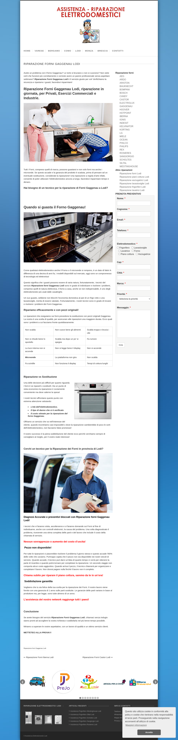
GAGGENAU (126, 106)
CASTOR (124, 99)
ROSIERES (125, 153)
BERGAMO (54, 51)
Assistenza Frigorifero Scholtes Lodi (83, 718)
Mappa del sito (119, 718)
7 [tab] (95, 698)
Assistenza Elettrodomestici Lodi (36, 736)
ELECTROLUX (127, 103)
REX (122, 150)
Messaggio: (124, 307)
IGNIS (123, 119)
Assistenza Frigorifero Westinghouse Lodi (85, 711)
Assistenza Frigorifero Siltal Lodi (82, 715)
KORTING (125, 129)
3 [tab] (85, 698)
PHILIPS (124, 146)
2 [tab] (83, 698)
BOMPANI (125, 89)
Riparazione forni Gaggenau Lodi (35, 648)
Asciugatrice (143, 254)
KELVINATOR (126, 126)
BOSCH (124, 93)
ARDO (123, 79)
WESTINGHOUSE (129, 166)
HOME (27, 51)
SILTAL (123, 163)
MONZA (89, 51)
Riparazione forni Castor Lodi (98, 657)
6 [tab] (93, 698)
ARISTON (124, 83)
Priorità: (122, 294)
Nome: (121, 198)
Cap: (120, 262)
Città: (120, 273)
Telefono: (122, 230)
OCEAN (124, 140)
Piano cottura (126, 254)
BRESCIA (102, 51)
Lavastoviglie (139, 248)
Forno (136, 251)
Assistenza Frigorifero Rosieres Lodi (83, 725)
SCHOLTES (125, 160)
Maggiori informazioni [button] (136, 725)
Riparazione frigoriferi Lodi (133, 187)
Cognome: (123, 209)
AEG (122, 76)
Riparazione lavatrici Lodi (132, 190)
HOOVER (124, 109)
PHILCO (124, 143)
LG (121, 133)
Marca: (121, 283)
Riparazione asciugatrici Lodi (134, 180)
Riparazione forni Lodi (130, 173)
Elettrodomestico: (127, 244)
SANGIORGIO (127, 156)
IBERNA (124, 116)
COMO (67, 51)
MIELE (123, 136)
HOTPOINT (125, 113)
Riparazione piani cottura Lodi (134, 177)
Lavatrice (124, 251)
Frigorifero (123, 248)
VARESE (39, 51)
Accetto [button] (149, 732)
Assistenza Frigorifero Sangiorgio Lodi (84, 721)
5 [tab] (90, 698)
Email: (121, 220)
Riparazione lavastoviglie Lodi (134, 183)
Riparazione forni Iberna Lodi (39, 657)
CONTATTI (117, 51)
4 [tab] (88, 698)
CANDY (123, 96)
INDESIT (124, 123)
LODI (78, 51)
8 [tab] (98, 698)
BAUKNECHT (126, 86)
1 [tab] (80, 698)
